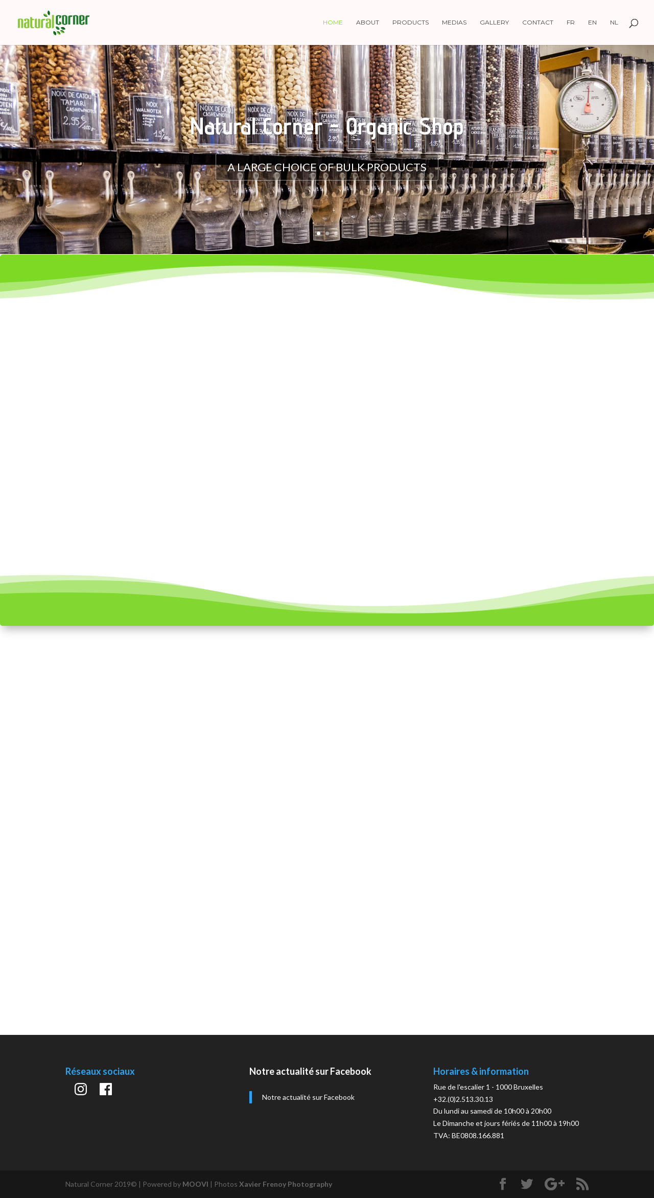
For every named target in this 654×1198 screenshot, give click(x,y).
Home (333, 22)
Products (410, 22)
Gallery (494, 22)
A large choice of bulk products (327, 167)
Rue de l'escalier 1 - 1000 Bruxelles (488, 1086)
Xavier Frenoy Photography (285, 1184)
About (367, 22)
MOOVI (195, 1184)
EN (592, 22)
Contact (537, 22)
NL (614, 22)
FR (571, 22)
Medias (454, 22)
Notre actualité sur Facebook (310, 1071)
